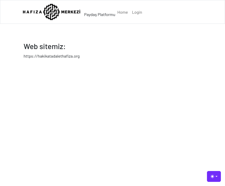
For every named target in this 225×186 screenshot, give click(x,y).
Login (137, 12)
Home (122, 12)
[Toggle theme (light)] (214, 176)
